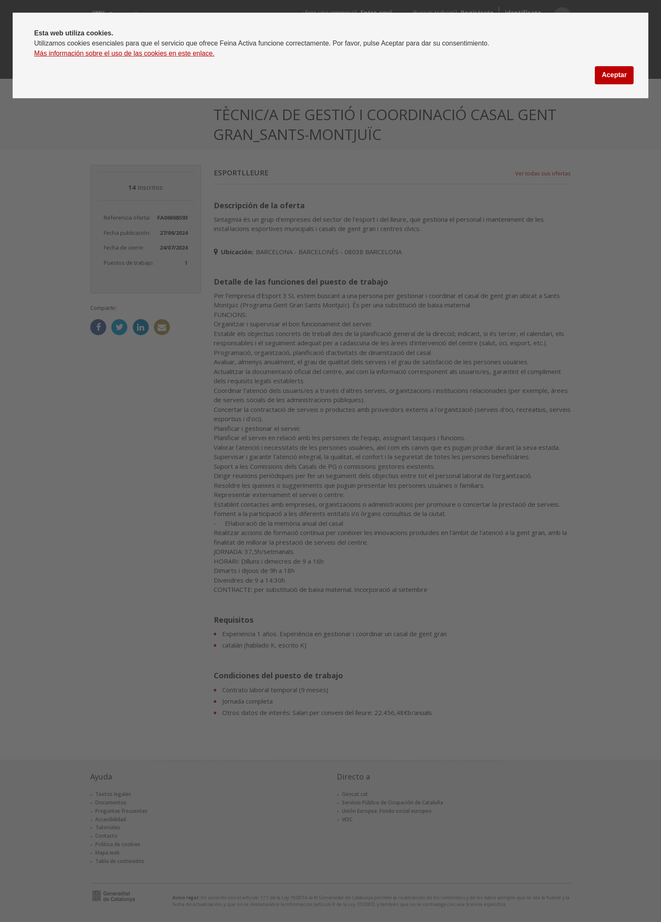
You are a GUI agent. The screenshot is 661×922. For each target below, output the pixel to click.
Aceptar (614, 74)
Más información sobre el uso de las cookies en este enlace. (124, 53)
